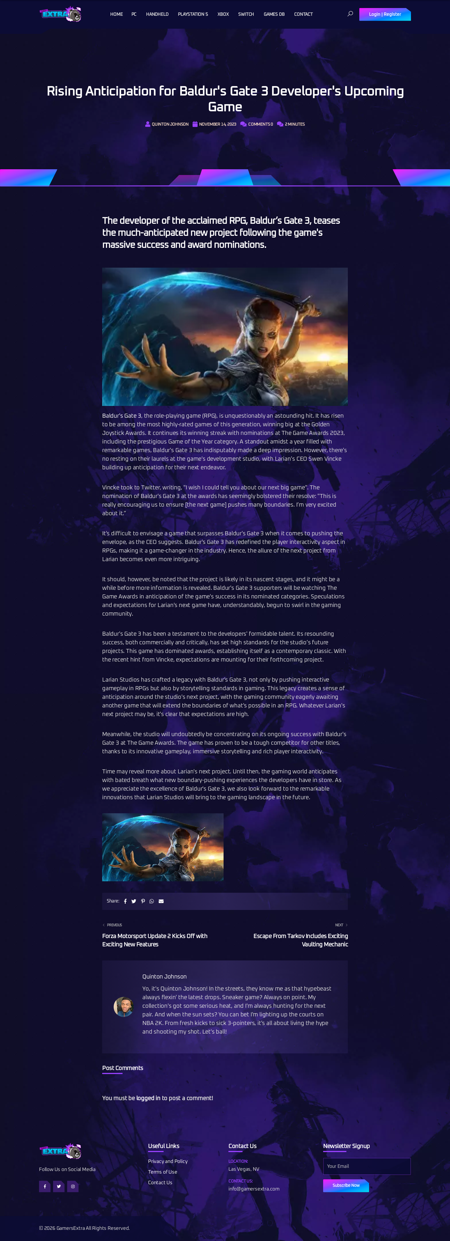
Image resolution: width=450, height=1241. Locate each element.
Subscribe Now (346, 1186)
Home (116, 14)
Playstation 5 (193, 14)
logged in (148, 1098)
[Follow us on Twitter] (59, 1186)
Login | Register (385, 14)
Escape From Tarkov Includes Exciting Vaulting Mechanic (290, 934)
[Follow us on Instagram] (73, 1186)
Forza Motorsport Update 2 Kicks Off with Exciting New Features (160, 934)
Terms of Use (162, 1172)
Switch (246, 14)
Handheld (157, 14)
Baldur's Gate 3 (121, 416)
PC (134, 14)
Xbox (223, 14)
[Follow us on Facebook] (45, 1186)
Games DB (274, 14)
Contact (303, 14)
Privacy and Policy (167, 1161)
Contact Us (160, 1182)
